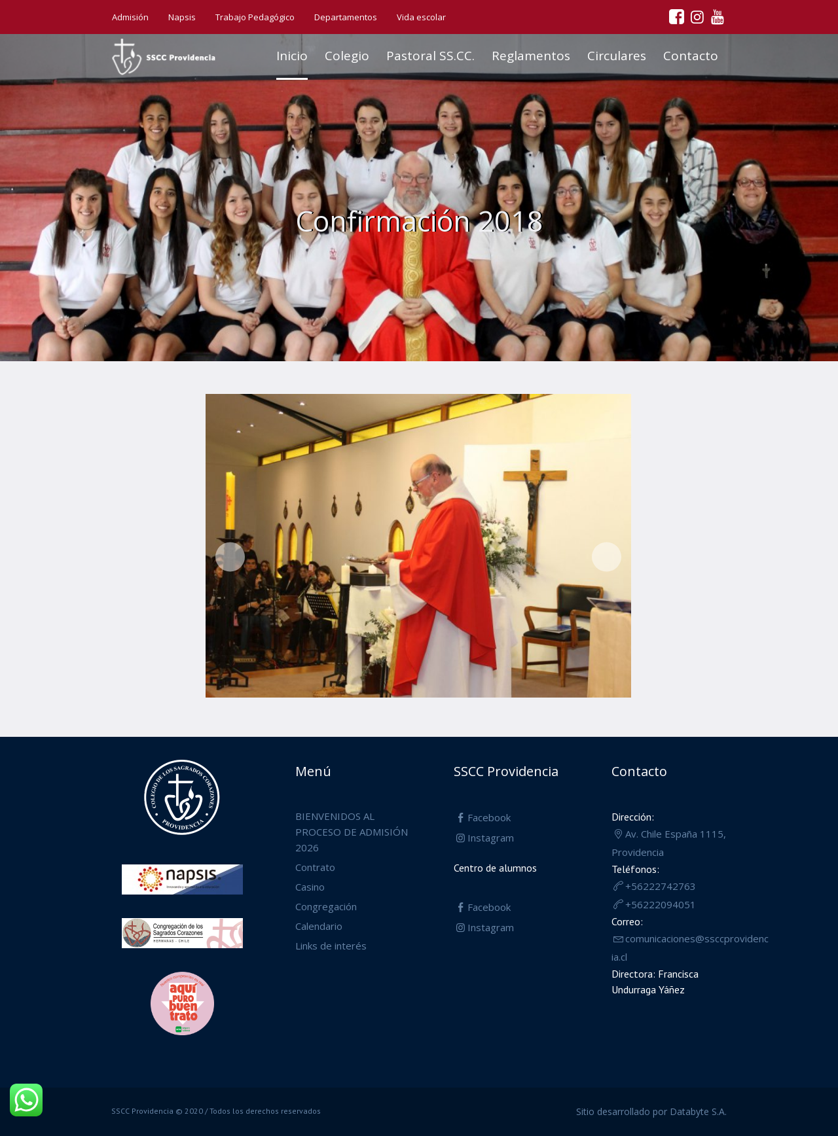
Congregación (326, 906)
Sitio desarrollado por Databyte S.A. (651, 1111)
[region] (418, 549)
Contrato (315, 867)
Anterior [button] (230, 557)
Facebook (489, 817)
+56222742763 (660, 886)
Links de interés (331, 945)
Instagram (490, 837)
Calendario (318, 925)
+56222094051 (660, 904)
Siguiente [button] (606, 557)
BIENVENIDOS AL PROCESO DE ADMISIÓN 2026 (351, 831)
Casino (310, 886)
